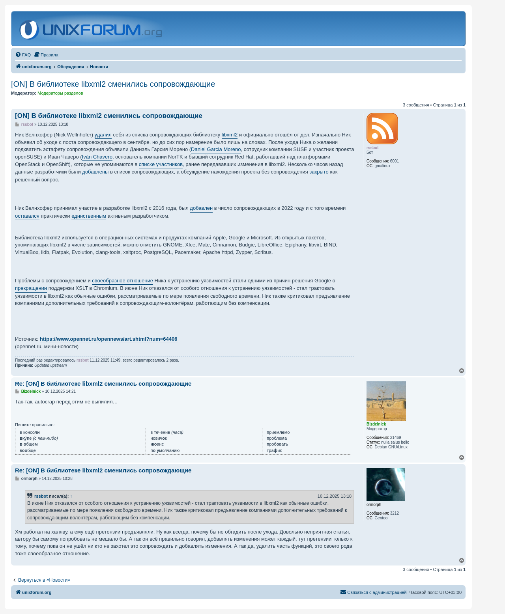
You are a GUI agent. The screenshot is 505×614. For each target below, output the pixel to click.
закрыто (319, 172)
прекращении (31, 288)
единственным (88, 216)
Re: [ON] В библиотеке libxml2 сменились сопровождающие (103, 383)
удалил (103, 135)
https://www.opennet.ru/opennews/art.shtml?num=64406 (109, 339)
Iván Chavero (97, 157)
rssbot (41, 496)
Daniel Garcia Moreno (216, 149)
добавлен (201, 208)
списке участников (161, 164)
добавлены (95, 172)
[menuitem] (23, 55)
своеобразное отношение (122, 281)
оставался (27, 216)
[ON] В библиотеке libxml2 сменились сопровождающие (113, 84)
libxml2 (230, 135)
